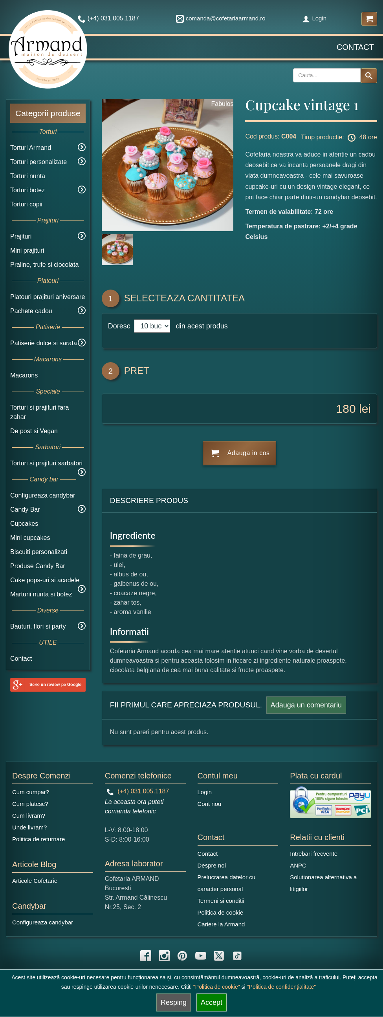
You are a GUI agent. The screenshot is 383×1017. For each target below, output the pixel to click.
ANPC (298, 865)
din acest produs (200, 326)
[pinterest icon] (182, 955)
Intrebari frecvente (313, 853)
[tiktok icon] (237, 955)
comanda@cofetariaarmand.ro (221, 18)
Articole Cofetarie (34, 880)
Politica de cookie (221, 912)
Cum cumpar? (30, 792)
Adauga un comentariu (306, 705)
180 (346, 408)
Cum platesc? (30, 803)
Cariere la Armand (221, 924)
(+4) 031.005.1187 (138, 791)
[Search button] (369, 75)
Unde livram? (29, 827)
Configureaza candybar (42, 495)
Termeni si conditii (221, 900)
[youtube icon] (200, 955)
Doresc (120, 326)
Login (314, 18)
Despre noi (212, 865)
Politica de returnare (38, 839)
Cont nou (210, 803)
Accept (211, 1002)
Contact (355, 47)
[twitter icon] (219, 955)
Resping (174, 1002)
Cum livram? (28, 815)
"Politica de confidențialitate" (281, 987)
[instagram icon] (164, 955)
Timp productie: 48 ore (339, 138)
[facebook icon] (145, 955)
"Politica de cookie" (216, 987)
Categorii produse (48, 113)
